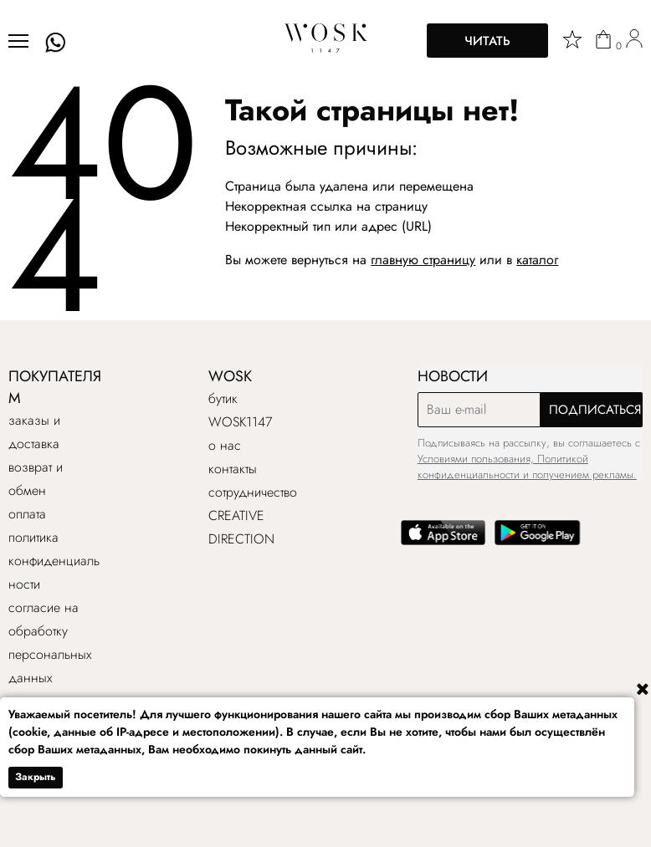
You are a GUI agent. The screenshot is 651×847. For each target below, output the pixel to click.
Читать (487, 41)
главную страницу (423, 259)
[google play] (538, 541)
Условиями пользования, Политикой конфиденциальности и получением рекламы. (527, 466)
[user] (634, 41)
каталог (537, 259)
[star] (572, 39)
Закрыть (35, 776)
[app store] (443, 541)
